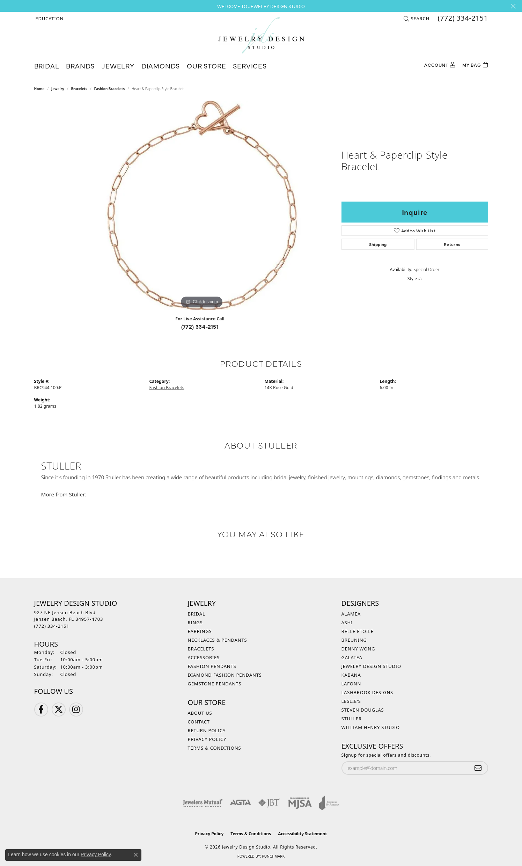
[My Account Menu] (439, 64)
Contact (199, 722)
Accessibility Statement (302, 834)
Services (249, 65)
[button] (49, 18)
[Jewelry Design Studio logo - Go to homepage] (261, 35)
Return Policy (207, 730)
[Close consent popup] (136, 855)
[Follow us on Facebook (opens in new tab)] (41, 709)
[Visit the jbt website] (269, 803)
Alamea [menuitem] (351, 614)
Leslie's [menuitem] (351, 701)
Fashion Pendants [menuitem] (212, 666)
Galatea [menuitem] (351, 657)
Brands (80, 65)
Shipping (378, 244)
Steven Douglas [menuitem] (362, 710)
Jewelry (118, 65)
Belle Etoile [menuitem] (357, 631)
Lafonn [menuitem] (351, 684)
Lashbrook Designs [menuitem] (367, 692)
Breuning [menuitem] (354, 640)
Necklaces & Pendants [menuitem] (217, 640)
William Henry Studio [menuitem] (370, 727)
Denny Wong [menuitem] (358, 649)
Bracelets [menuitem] (201, 649)
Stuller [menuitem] (351, 718)
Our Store (206, 65)
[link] (462, 18)
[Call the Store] (51, 626)
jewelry (57, 88)
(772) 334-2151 (200, 326)
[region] (202, 205)
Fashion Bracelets (109, 88)
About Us (200, 713)
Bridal (46, 65)
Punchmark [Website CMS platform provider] (273, 856)
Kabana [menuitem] (351, 675)
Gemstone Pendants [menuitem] (215, 684)
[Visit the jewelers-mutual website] (203, 803)
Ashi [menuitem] (347, 622)
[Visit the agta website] (240, 803)
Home (39, 88)
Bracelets (79, 88)
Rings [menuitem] (195, 622)
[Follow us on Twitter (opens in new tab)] (59, 709)
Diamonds (160, 65)
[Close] (513, 6)
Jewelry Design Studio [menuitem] (371, 666)
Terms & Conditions (214, 748)
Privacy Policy (207, 739)
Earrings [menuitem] (200, 631)
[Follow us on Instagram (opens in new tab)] (76, 709)
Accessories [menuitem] (204, 657)
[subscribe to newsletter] (478, 768)
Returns (452, 244)
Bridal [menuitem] (196, 614)
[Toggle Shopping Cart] (475, 64)
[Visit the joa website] (329, 803)
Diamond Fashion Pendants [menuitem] (225, 675)
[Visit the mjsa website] (300, 803)
